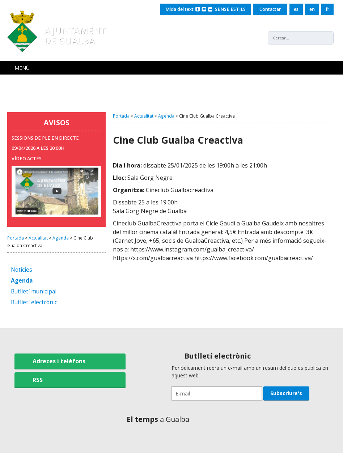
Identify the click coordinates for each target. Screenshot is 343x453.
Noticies (21, 270)
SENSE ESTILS (230, 9)
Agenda (60, 238)
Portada (15, 238)
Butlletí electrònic (34, 303)
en (312, 9)
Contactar (270, 9)
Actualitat (38, 238)
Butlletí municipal (33, 292)
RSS (38, 380)
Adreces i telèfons (59, 361)
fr (327, 9)
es (296, 9)
